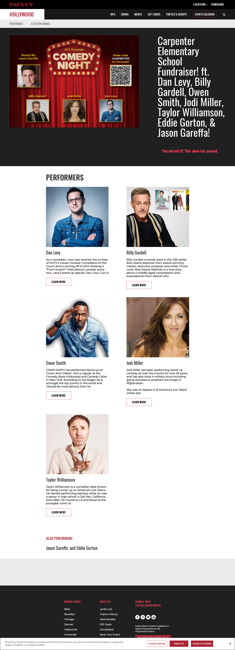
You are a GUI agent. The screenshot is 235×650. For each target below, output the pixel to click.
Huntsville (70, 635)
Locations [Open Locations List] (200, 4)
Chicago (69, 619)
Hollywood (22, 14)
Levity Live (106, 609)
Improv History (109, 614)
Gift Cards (154, 14)
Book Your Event (110, 635)
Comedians (217, 4)
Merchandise (107, 619)
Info (112, 14)
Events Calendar (205, 14)
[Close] (230, 643)
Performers (16, 24)
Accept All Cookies (202, 643)
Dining (125, 14)
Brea (67, 609)
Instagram (143, 617)
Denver (68, 624)
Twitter (148, 617)
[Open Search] (224, 14)
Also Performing (40, 24)
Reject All (179, 643)
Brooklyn (69, 614)
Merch (138, 14)
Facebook (137, 617)
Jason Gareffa (57, 517)
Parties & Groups (176, 14)
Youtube (153, 617)
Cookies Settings (157, 643)
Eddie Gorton (87, 517)
